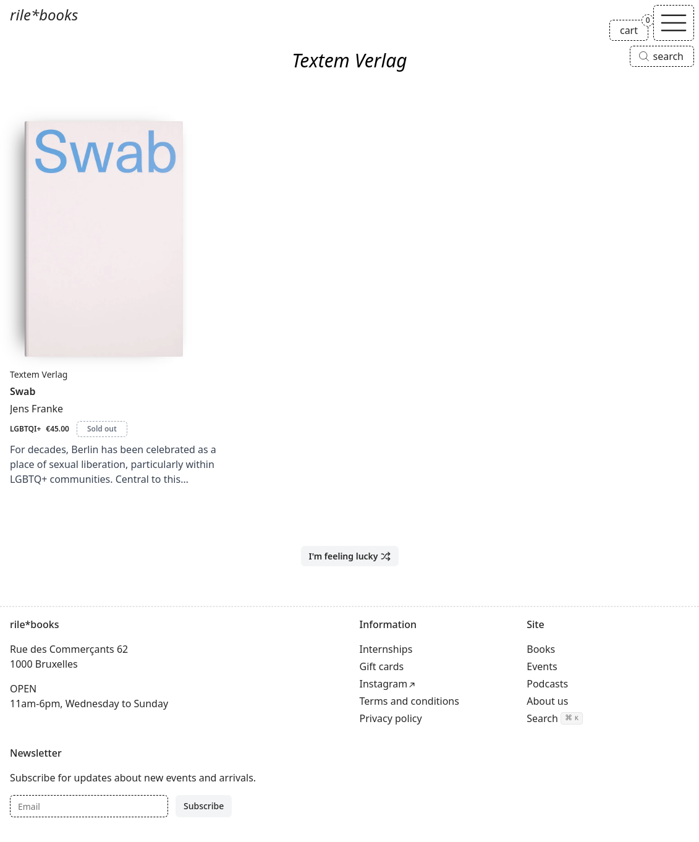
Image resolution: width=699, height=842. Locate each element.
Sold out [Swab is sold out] (102, 428)
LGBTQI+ (25, 428)
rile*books (44, 14)
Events (542, 666)
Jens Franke (36, 408)
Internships (386, 649)
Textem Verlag (38, 374)
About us (547, 701)
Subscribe (204, 806)
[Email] (89, 806)
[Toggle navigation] (673, 23)
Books (541, 649)
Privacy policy (391, 718)
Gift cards (382, 666)
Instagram (384, 684)
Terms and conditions (409, 701)
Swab (22, 391)
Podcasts (547, 684)
